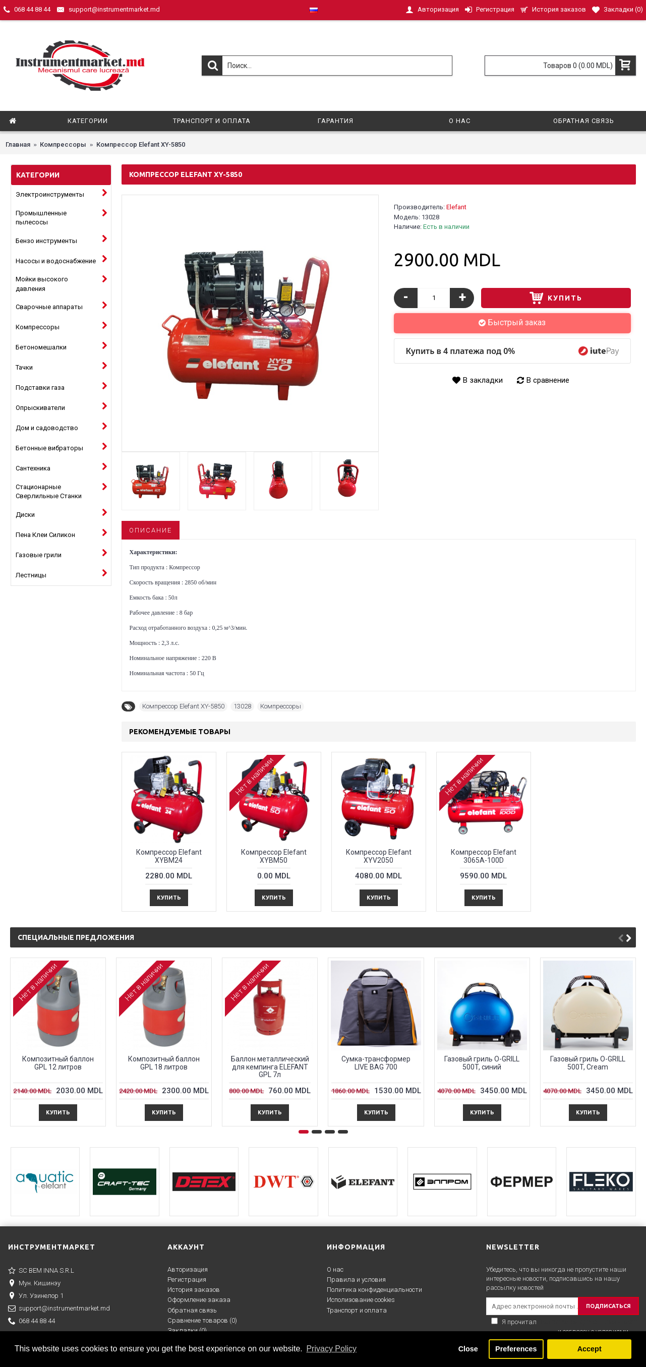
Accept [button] (589, 1349)
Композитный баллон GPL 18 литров (164, 1063)
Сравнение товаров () (202, 1320)
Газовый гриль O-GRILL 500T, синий (481, 1063)
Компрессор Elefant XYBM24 (169, 856)
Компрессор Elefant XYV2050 (379, 856)
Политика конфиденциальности (374, 1289)
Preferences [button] (516, 1349)
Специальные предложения (76, 937)
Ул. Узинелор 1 (36, 1296)
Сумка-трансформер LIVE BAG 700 (375, 1063)
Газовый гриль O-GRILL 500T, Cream (587, 1063)
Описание (150, 530)
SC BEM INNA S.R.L (41, 1271)
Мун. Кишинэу (34, 1283)
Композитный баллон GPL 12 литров (58, 1063)
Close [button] (468, 1349)
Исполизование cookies (361, 1299)
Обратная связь (192, 1310)
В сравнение (547, 380)
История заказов (193, 1289)
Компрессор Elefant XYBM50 (274, 856)
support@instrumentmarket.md (59, 1309)
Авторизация (187, 1269)
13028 (242, 706)
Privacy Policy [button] (331, 1348)
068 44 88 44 (31, 1321)
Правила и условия (356, 1279)
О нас (335, 1269)
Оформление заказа (198, 1299)
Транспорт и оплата (357, 1310)
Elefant (456, 207)
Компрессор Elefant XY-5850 (183, 706)
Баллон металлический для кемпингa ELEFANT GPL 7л (270, 1067)
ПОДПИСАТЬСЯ (608, 1306)
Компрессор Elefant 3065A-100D (483, 856)
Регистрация (186, 1279)
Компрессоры (280, 706)
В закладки (483, 380)
